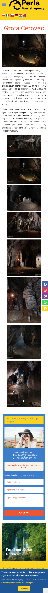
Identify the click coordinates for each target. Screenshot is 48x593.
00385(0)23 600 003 (27, 455)
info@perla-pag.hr (27, 452)
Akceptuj (24, 589)
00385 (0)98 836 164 (26, 458)
